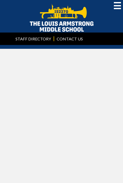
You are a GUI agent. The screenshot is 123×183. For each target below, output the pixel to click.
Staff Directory (33, 38)
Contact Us (70, 38)
